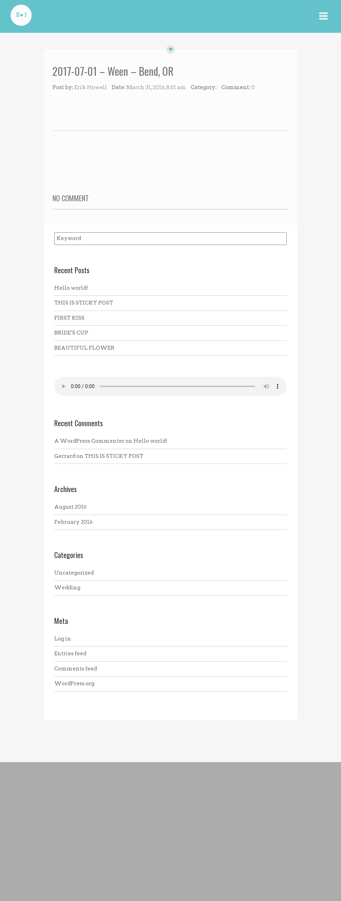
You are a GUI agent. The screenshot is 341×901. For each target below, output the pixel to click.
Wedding (67, 587)
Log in (62, 639)
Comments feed (75, 669)
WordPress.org (74, 683)
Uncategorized (74, 573)
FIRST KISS (69, 318)
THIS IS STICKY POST (83, 303)
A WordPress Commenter (89, 441)
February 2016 (73, 522)
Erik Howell (90, 87)
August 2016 (70, 507)
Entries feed (70, 653)
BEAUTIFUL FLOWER (84, 348)
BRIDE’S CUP (71, 333)
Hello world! (71, 288)
